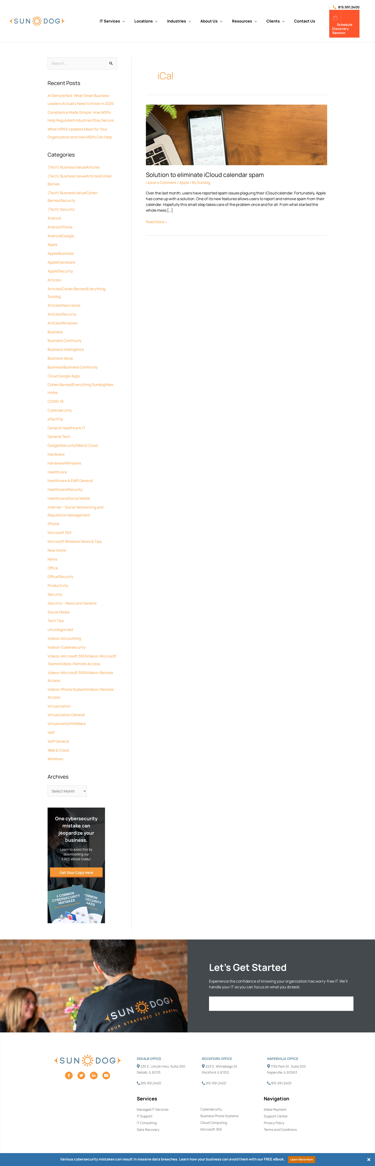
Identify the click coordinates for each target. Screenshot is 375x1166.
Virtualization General (67, 709)
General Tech (59, 429)
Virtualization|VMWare (67, 717)
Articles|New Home (64, 301)
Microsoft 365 (60, 523)
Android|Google (61, 233)
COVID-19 (56, 395)
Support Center (276, 1110)
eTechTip (56, 412)
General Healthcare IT (67, 421)
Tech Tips (56, 609)
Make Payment (275, 1103)
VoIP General (59, 735)
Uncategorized (60, 618)
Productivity (58, 575)
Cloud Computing (213, 1117)
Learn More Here (301, 1159)
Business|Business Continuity (74, 361)
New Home (57, 540)
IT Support (145, 1110)
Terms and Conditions (280, 1124)
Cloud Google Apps (64, 370)
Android (54, 216)
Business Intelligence (66, 344)
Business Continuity (65, 335)
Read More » (156, 221)
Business (56, 327)
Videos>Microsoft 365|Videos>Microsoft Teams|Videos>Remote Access (74, 651)
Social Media (59, 601)
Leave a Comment (161, 182)
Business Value (61, 353)
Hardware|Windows (65, 455)
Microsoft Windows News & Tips (75, 532)
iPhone (54, 514)
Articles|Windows (63, 318)
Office (53, 557)
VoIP (51, 726)
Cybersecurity (60, 403)
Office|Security (61, 566)
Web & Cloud (58, 743)
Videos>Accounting (65, 626)
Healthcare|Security (65, 481)
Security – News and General (73, 592)
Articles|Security (62, 309)
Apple (52, 241)
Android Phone (60, 224)
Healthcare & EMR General (70, 472)
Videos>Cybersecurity (67, 635)
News (52, 549)
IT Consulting (147, 1117)
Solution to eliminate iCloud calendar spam (205, 174)
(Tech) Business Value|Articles (74, 166)
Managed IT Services (152, 1103)
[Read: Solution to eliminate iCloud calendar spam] (236, 134)
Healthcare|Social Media (69, 489)
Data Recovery (148, 1124)
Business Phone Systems (219, 1110)
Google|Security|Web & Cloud (73, 438)
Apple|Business (61, 250)
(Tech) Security (61, 207)
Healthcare (57, 464)
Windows (56, 752)
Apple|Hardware (61, 259)
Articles (54, 276)
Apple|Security (60, 267)
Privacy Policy (274, 1117)
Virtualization (59, 700)
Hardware (56, 446)
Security (55, 583)
